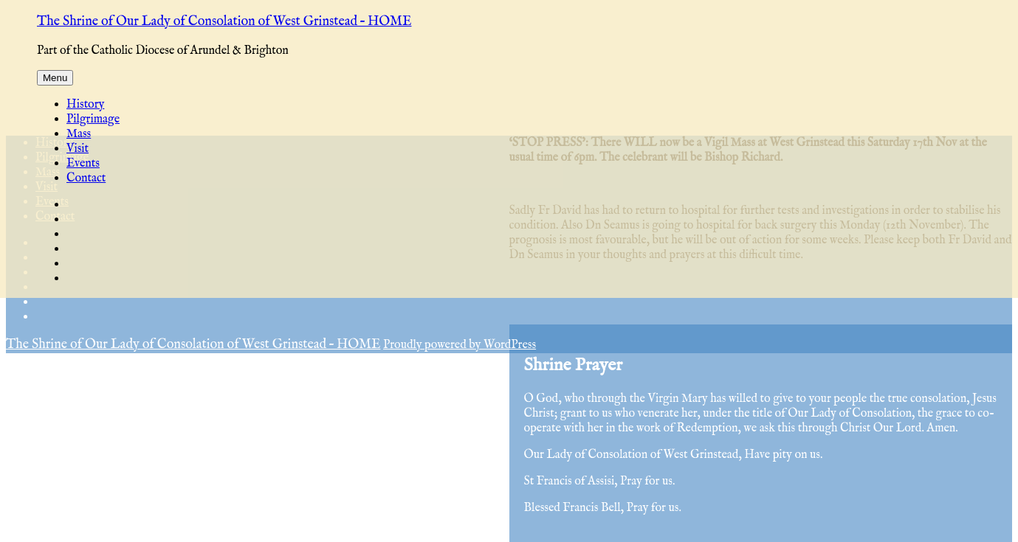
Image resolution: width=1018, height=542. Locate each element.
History (85, 104)
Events (83, 163)
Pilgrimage (93, 119)
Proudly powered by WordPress (459, 345)
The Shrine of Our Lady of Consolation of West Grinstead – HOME (224, 21)
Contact (86, 178)
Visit (77, 149)
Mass (78, 134)
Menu (55, 77)
